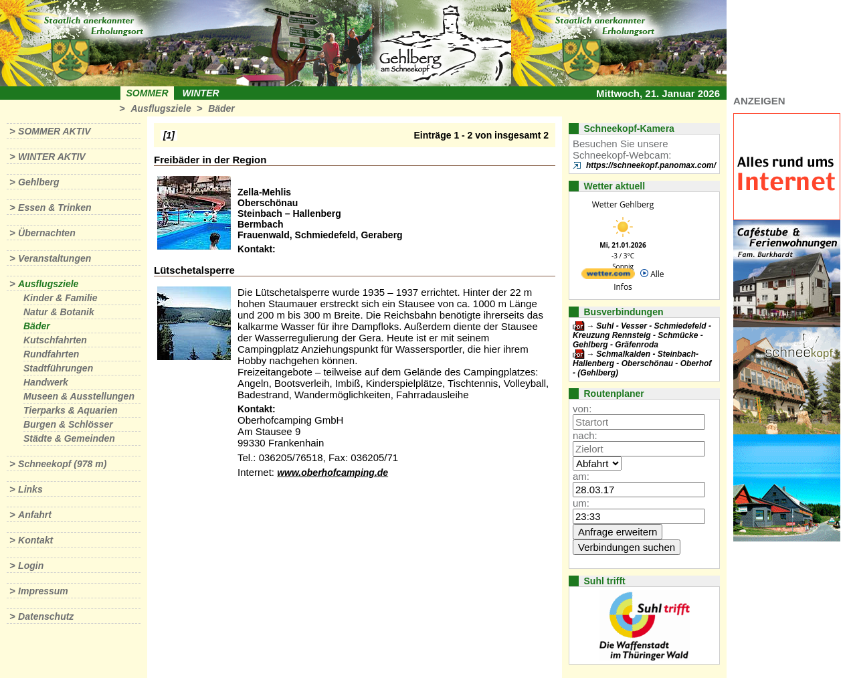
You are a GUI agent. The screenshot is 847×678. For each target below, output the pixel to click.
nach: (585, 435)
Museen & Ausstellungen (78, 396)
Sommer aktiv (54, 131)
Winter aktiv (52, 156)
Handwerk (45, 382)
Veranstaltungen (54, 258)
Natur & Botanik (58, 312)
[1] (169, 135)
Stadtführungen (58, 368)
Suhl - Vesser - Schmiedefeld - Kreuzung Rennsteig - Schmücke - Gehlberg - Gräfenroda (642, 335)
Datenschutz (46, 616)
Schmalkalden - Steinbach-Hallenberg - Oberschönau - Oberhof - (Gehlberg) (642, 363)
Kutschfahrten (55, 340)
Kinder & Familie (60, 297)
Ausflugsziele (160, 108)
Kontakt (35, 540)
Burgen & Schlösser (68, 424)
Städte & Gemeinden (69, 438)
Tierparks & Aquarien (70, 410)
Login (30, 565)
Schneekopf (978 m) (62, 463)
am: (581, 476)
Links (30, 489)
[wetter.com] (608, 276)
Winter (200, 93)
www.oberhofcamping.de (332, 472)
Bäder (221, 108)
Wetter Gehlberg (623, 204)
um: (581, 503)
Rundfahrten (51, 354)
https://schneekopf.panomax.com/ (651, 165)
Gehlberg (38, 182)
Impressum (43, 591)
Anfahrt (35, 514)
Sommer (147, 93)
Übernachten (47, 233)
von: (582, 408)
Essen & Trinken (54, 207)
